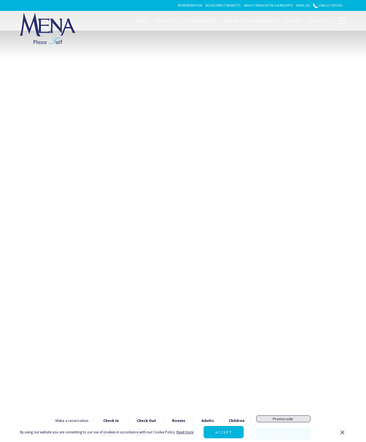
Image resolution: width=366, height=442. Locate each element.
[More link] (339, 21)
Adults (208, 420)
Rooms (178, 420)
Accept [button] (223, 432)
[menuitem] (141, 21)
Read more (185, 432)
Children (236, 420)
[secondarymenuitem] (190, 5)
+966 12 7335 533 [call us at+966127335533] (328, 5)
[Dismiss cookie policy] (342, 432)
